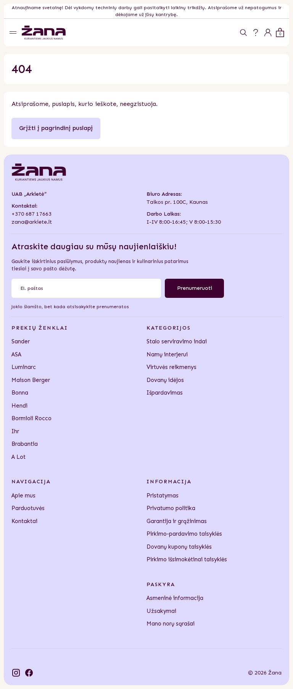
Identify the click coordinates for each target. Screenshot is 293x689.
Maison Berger (30, 380)
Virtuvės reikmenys (171, 367)
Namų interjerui (167, 354)
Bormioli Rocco (31, 418)
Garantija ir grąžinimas (176, 521)
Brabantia (24, 443)
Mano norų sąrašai (170, 623)
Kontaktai (24, 521)
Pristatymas (162, 495)
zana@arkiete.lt (31, 222)
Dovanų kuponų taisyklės (179, 546)
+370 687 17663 (31, 214)
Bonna (19, 392)
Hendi (19, 405)
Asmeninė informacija (174, 598)
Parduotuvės (28, 508)
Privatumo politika (170, 508)
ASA (16, 354)
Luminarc (23, 367)
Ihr (15, 431)
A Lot (18, 456)
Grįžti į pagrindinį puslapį (56, 128)
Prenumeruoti (194, 288)
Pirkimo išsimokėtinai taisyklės (186, 559)
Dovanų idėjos (165, 380)
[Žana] (43, 32)
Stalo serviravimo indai (176, 341)
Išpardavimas (164, 392)
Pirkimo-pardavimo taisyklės (184, 533)
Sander (20, 341)
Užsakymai (161, 611)
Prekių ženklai (39, 328)
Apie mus (23, 495)
